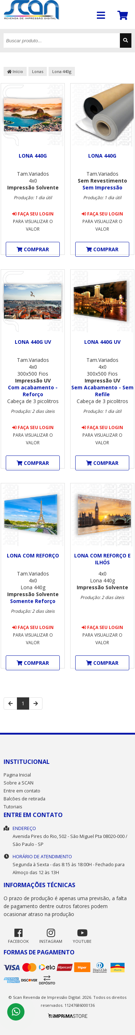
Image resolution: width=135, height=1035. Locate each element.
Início (15, 71)
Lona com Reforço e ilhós (102, 559)
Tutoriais (13, 807)
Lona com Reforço (33, 555)
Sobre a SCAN (18, 783)
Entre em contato (22, 791)
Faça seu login (33, 214)
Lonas (37, 71)
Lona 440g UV (33, 341)
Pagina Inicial (17, 775)
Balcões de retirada (24, 799)
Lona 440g (61, 71)
